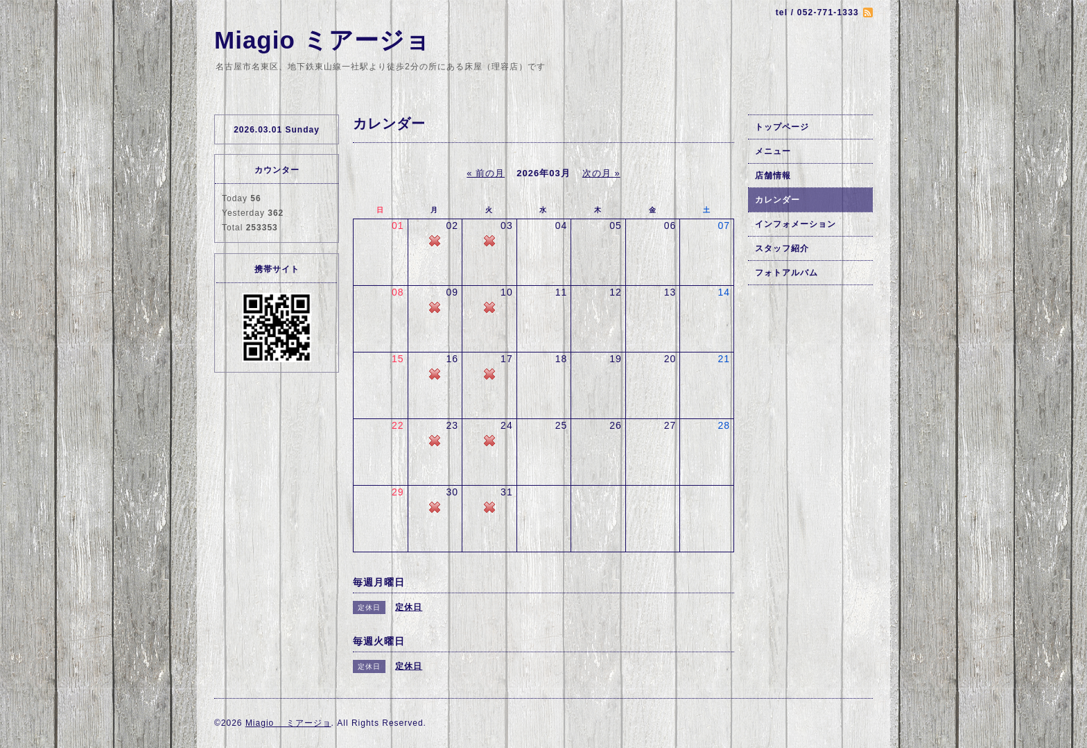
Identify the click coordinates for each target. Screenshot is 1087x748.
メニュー (773, 151)
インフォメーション (795, 224)
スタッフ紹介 (782, 248)
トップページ (782, 127)
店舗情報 (773, 175)
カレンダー (777, 200)
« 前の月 (486, 173)
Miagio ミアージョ (322, 39)
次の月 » (601, 173)
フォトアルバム (786, 273)
